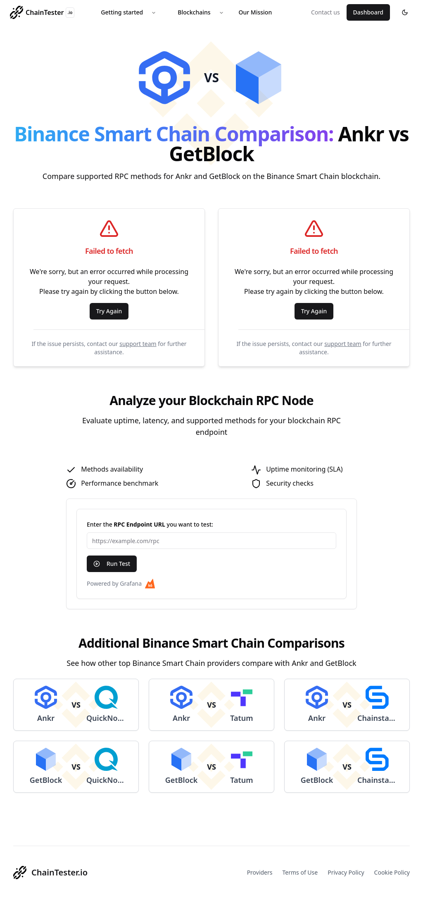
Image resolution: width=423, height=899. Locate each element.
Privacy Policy (346, 872)
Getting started (122, 12)
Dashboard (368, 12)
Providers (260, 872)
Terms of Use (300, 872)
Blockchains (194, 12)
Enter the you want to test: (150, 524)
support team (137, 344)
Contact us (325, 12)
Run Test (111, 564)
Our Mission (255, 12)
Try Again (109, 311)
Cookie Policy (392, 872)
